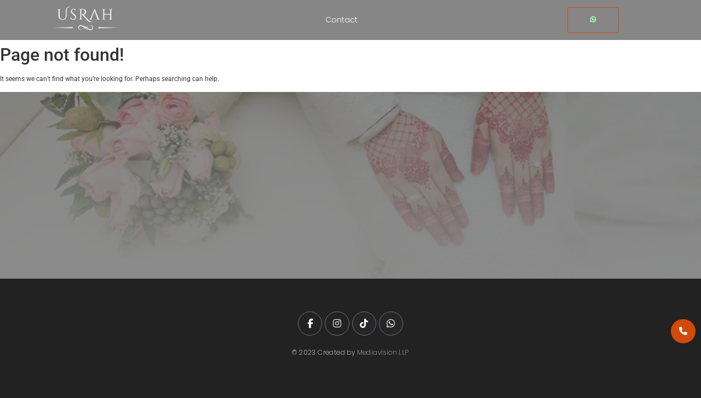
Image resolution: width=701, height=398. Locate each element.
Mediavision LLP (383, 352)
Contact (341, 19)
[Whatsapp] (593, 20)
